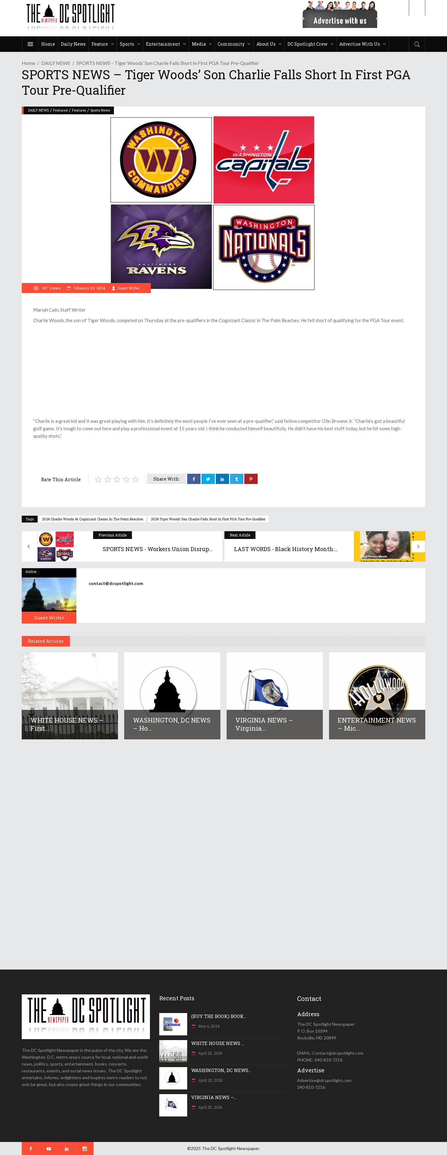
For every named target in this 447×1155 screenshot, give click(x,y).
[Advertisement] (223, 370)
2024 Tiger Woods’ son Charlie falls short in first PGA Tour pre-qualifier (208, 519)
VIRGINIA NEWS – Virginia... (264, 724)
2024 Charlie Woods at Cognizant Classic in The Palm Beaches (92, 519)
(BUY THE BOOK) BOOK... (218, 1016)
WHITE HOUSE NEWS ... (217, 1043)
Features (79, 110)
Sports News (100, 110)
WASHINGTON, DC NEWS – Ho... (171, 724)
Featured (60, 110)
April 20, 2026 (209, 1107)
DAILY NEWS (55, 63)
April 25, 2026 (209, 1053)
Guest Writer (129, 287)
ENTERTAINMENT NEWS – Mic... (377, 724)
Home (28, 63)
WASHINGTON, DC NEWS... (221, 1070)
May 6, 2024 (208, 1026)
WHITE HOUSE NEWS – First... (67, 724)
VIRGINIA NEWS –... (214, 1097)
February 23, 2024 (89, 287)
